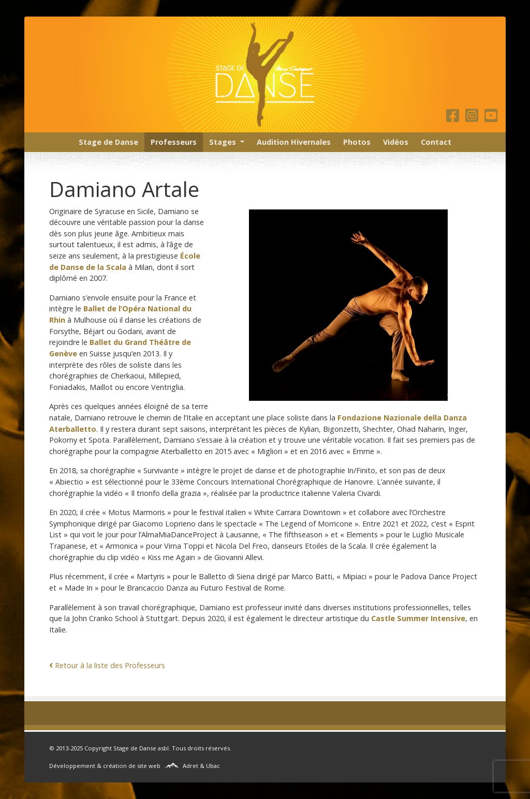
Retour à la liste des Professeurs (107, 665)
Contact (436, 142)
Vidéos (395, 142)
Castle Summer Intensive (418, 618)
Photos (357, 142)
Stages (222, 142)
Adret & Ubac (201, 766)
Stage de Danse (108, 142)
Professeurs (174, 142)
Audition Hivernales (294, 142)
